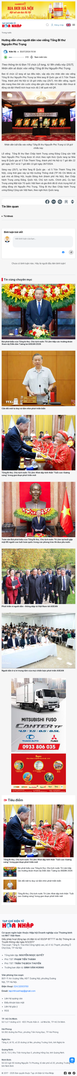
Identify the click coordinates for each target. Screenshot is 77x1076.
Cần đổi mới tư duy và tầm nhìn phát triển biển (23, 408)
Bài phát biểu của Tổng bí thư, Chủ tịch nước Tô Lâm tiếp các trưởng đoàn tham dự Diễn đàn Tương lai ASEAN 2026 (37, 342)
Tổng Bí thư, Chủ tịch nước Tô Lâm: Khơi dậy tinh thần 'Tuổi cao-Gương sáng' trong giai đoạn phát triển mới (36, 473)
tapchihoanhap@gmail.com (22, 991)
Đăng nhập (57, 25)
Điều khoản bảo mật (14, 1002)
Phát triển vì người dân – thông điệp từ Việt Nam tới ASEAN (30, 606)
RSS (6, 1010)
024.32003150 (21, 986)
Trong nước (7, 33)
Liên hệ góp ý (11, 1006)
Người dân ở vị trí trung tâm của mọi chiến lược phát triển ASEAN (33, 670)
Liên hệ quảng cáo (13, 998)
